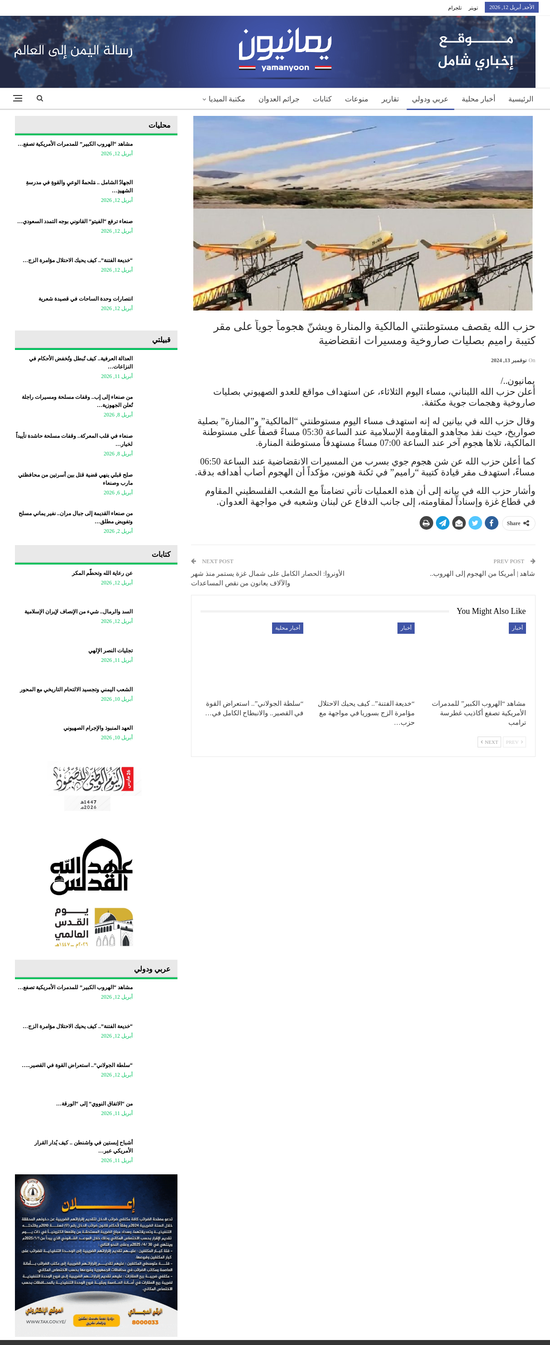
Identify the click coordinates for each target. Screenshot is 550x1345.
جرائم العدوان (279, 99)
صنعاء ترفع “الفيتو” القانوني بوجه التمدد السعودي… (75, 221)
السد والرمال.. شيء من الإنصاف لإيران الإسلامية (78, 611)
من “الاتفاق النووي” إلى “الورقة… (94, 1104)
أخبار (517, 628)
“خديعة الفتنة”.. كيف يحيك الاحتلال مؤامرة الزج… (78, 260)
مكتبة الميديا (227, 99)
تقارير (390, 99)
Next (489, 742)
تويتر (473, 7)
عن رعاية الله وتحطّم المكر (102, 573)
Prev (514, 742)
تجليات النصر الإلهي (110, 650)
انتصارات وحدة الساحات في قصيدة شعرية (85, 299)
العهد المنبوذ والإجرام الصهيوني (98, 728)
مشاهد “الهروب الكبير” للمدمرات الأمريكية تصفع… (75, 144)
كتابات (322, 99)
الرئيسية (520, 99)
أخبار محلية (478, 99)
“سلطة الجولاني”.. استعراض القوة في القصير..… (77, 1065)
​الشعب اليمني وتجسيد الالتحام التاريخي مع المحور (76, 689)
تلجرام (455, 7)
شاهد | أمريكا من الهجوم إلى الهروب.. (482, 573)
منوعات (356, 99)
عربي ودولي (430, 99)
